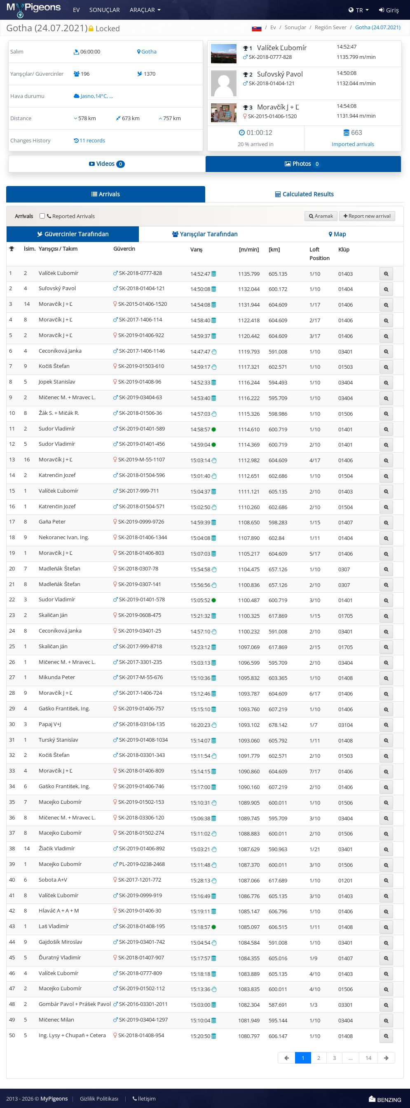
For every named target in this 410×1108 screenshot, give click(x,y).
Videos (107, 164)
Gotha (149, 51)
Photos (303, 164)
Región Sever (331, 27)
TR (356, 10)
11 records (92, 140)
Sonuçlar (104, 10)
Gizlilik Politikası (99, 1098)
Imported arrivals (353, 144)
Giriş (389, 10)
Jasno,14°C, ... (97, 96)
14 (368, 1057)
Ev (76, 10)
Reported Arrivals (71, 216)
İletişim (144, 1098)
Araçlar (142, 10)
